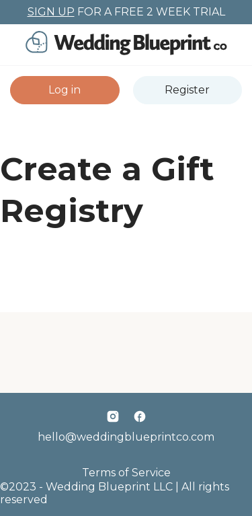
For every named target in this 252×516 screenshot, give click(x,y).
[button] (65, 90)
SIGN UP (51, 11)
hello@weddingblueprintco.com (126, 437)
